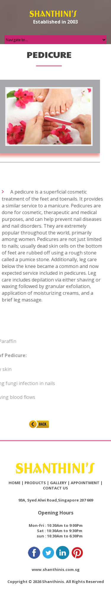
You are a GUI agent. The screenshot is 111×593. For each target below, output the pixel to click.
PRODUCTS (35, 482)
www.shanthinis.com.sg (56, 569)
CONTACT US (55, 488)
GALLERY (58, 482)
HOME (14, 482)
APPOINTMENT (85, 482)
